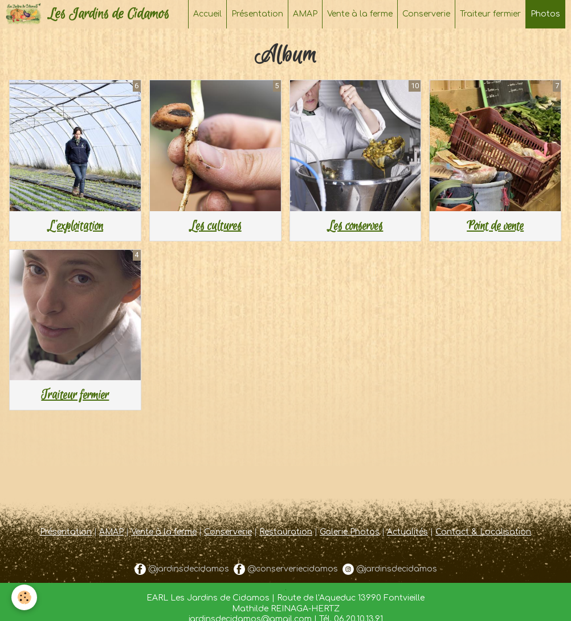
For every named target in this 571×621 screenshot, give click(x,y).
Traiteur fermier (490, 14)
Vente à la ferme (360, 14)
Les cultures (215, 226)
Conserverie (426, 14)
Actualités (407, 532)
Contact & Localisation (483, 532)
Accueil (207, 14)
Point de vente (495, 226)
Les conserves (355, 226)
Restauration (285, 532)
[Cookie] (24, 597)
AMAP (305, 14)
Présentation (257, 14)
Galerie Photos (350, 532)
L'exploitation (75, 226)
